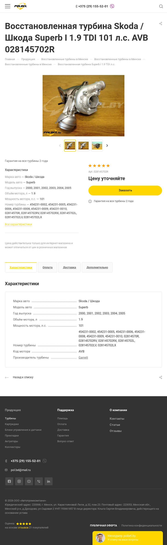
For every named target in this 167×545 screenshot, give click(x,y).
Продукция (13, 410)
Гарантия (63, 435)
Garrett (83, 357)
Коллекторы (12, 447)
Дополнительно (97, 267)
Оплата (48, 267)
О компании (118, 410)
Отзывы (116, 431)
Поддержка (65, 410)
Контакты (117, 419)
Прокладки (12, 435)
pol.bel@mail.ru (21, 470)
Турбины (10, 418)
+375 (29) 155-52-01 (93, 6)
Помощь (62, 418)
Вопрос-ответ (65, 441)
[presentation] (60, 145)
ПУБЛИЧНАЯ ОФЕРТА (103, 525)
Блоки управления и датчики (23, 429)
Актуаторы (11, 441)
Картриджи (12, 424)
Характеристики (21, 267)
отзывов (23, 527)
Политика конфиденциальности (141, 525)
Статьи (115, 425)
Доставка (69, 267)
